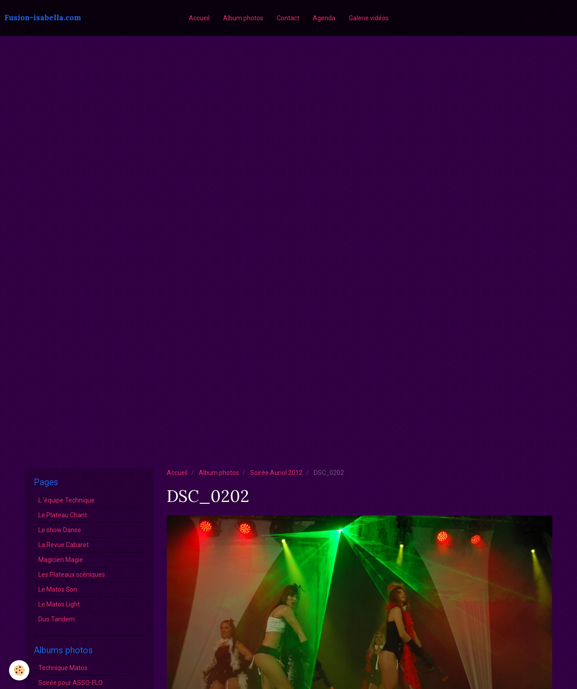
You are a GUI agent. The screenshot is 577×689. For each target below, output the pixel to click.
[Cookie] (19, 670)
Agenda (324, 18)
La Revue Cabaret (63, 544)
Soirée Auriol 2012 (276, 472)
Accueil (199, 18)
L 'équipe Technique (66, 500)
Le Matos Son (57, 589)
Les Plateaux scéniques (71, 574)
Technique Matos (62, 667)
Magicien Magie (60, 559)
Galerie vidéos (369, 18)
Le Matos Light (59, 604)
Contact (288, 18)
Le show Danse (59, 530)
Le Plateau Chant (62, 515)
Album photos (243, 18)
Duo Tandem (56, 619)
